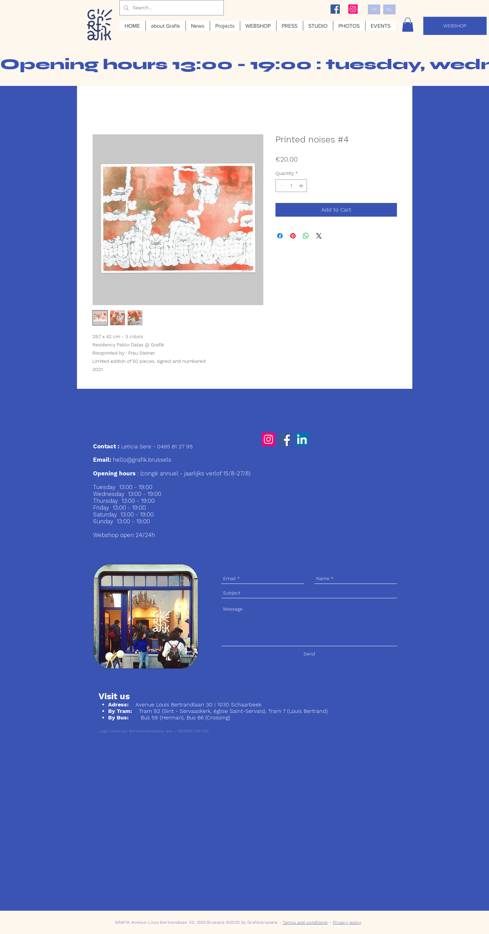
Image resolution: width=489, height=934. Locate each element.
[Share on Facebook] (280, 236)
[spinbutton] (291, 186)
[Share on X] (319, 236)
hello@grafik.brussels (142, 459)
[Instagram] (268, 439)
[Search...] (171, 7)
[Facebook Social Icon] (335, 9)
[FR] (374, 9)
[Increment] (301, 186)
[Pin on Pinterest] (293, 236)
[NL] (389, 9)
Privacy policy (347, 922)
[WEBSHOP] (455, 26)
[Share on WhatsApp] (306, 236)
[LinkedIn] (302, 439)
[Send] (309, 654)
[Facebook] (285, 439)
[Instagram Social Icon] (353, 9)
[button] (408, 24)
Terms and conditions (305, 922)
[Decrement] (280, 186)
